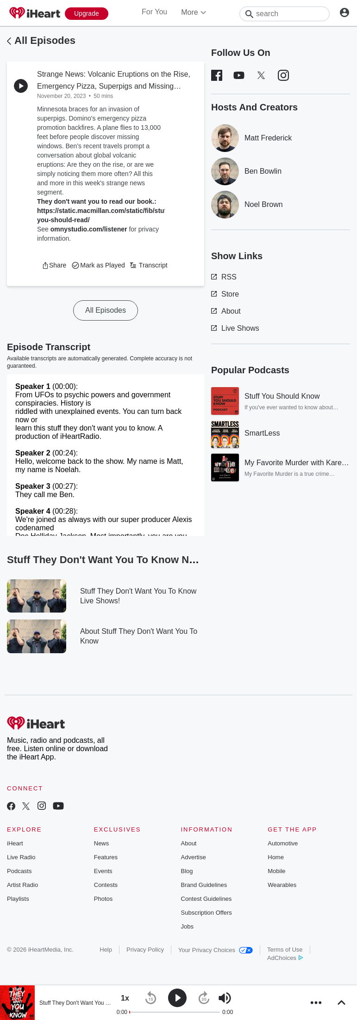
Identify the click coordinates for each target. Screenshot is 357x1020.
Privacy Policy (145, 949)
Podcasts (19, 871)
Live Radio (21, 857)
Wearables (282, 884)
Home (276, 857)
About (226, 311)
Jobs (187, 926)
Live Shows (235, 328)
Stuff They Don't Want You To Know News (113, 559)
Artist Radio (22, 884)
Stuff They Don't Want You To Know (83, 1003)
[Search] (284, 13)
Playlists (18, 898)
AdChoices (285, 957)
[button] (54, 265)
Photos (103, 898)
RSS (224, 277)
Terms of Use (285, 949)
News (101, 843)
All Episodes (44, 40)
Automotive (283, 843)
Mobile (276, 871)
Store (225, 294)
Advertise (193, 857)
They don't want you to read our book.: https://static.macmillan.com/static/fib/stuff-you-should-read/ (104, 211)
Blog (187, 871)
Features (106, 857)
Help (106, 949)
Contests (106, 884)
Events (103, 871)
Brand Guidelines (204, 884)
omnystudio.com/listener (88, 229)
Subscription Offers (206, 912)
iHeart (15, 843)
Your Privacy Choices (215, 950)
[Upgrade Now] (86, 13)
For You (154, 12)
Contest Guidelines (206, 898)
